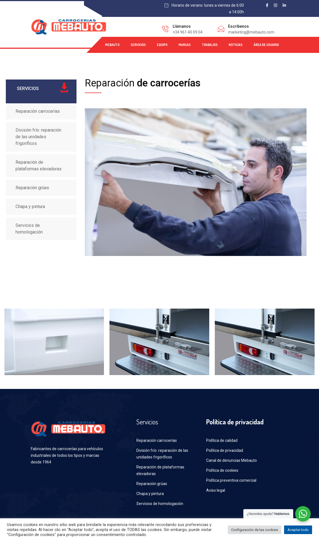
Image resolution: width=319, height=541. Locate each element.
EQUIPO (162, 45)
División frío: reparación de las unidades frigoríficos (38, 136)
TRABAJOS (210, 45)
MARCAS (184, 45)
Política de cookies (222, 470)
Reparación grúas (32, 187)
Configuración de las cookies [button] (254, 530)
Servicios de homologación (29, 229)
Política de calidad (222, 440)
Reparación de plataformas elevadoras (39, 165)
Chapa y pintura (30, 206)
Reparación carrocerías (38, 111)
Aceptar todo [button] (298, 530)
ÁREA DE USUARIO (266, 45)
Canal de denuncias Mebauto (231, 460)
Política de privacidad (224, 450)
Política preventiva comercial (231, 480)
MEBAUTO (112, 45)
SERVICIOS (138, 45)
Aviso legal (215, 490)
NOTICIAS (236, 45)
